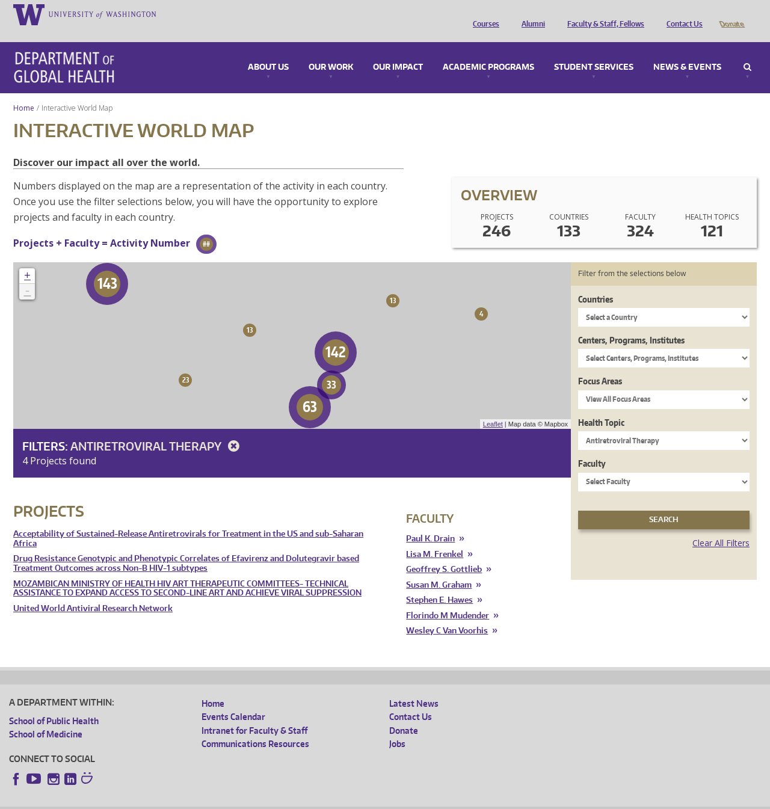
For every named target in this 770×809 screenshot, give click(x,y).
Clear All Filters (721, 526)
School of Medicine (45, 717)
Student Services (593, 50)
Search (747, 51)
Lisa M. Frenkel (434, 537)
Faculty (592, 446)
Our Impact (398, 50)
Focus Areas (600, 364)
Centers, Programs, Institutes (631, 323)
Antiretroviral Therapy (157, 429)
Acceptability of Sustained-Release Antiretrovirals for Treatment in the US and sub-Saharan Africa (188, 521)
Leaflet (493, 407)
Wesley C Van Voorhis (447, 613)
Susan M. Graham (439, 568)
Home (23, 91)
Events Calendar (233, 700)
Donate (731, 13)
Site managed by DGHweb (289, 799)
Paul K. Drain (430, 521)
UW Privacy (168, 799)
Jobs (397, 727)
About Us (268, 50)
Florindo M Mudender (447, 598)
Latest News (414, 686)
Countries (595, 282)
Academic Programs (488, 50)
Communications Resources (255, 727)
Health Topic (601, 406)
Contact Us (682, 13)
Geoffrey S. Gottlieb (444, 552)
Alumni (530, 13)
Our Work (331, 50)
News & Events (687, 50)
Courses (483, 13)
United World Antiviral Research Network (93, 591)
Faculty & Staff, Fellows (602, 13)
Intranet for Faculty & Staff (254, 714)
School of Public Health (54, 704)
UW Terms (217, 799)
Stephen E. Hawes (439, 583)
